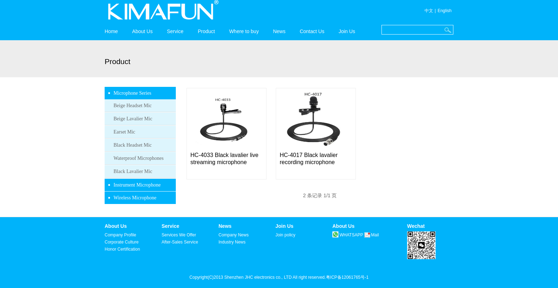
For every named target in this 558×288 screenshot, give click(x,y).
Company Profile (120, 234)
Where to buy (244, 31)
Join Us (346, 31)
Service (175, 31)
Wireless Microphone (135, 197)
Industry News (232, 242)
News (279, 31)
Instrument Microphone (137, 185)
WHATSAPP (347, 234)
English (445, 10)
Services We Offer (179, 234)
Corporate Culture (121, 242)
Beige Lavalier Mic (133, 118)
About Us (142, 31)
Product (206, 31)
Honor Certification (122, 249)
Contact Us (312, 31)
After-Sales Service (180, 242)
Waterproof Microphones (139, 158)
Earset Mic (124, 132)
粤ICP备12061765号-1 (347, 277)
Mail (371, 234)
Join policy (285, 234)
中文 (429, 10)
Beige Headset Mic (133, 105)
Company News (234, 234)
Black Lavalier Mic (133, 171)
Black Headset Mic (133, 145)
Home (111, 31)
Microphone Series (132, 93)
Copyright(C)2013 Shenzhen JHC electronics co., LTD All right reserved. (257, 277)
